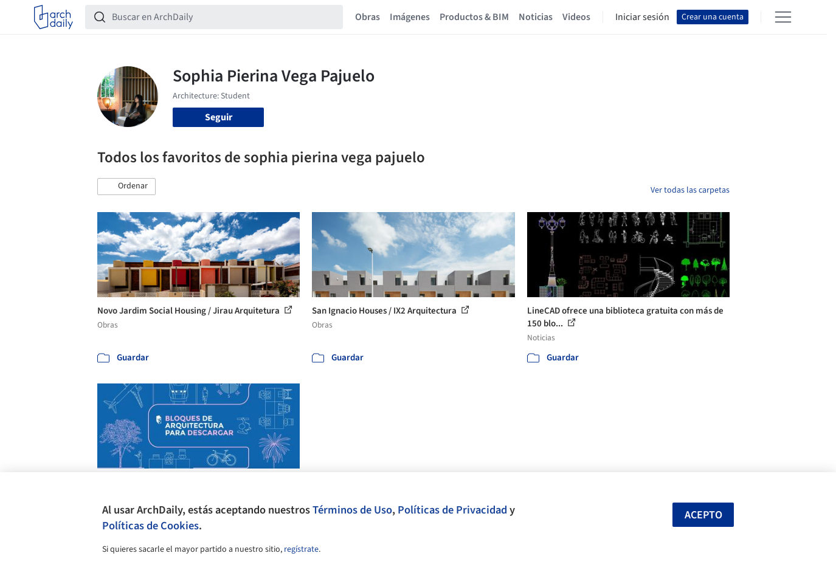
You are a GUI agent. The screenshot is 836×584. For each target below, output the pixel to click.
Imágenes (410, 17)
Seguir (218, 117)
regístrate (301, 549)
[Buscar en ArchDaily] (224, 17)
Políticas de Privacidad (452, 510)
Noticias (536, 17)
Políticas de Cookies (150, 526)
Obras (367, 17)
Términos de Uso (352, 510)
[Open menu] (783, 17)
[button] (126, 186)
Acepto (703, 515)
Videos (576, 17)
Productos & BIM (474, 17)
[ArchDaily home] (53, 17)
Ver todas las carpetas (690, 190)
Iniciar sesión (642, 17)
